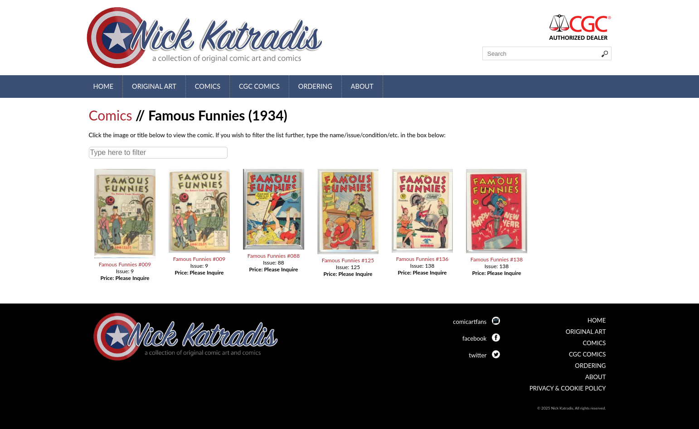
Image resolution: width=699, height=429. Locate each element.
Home (103, 86)
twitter (477, 355)
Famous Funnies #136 (422, 258)
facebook (474, 338)
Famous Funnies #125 (348, 260)
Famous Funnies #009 (125, 264)
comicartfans (469, 321)
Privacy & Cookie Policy (567, 388)
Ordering (315, 86)
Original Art (154, 86)
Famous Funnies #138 (497, 259)
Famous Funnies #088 (274, 255)
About (362, 86)
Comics (207, 86)
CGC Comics (259, 86)
